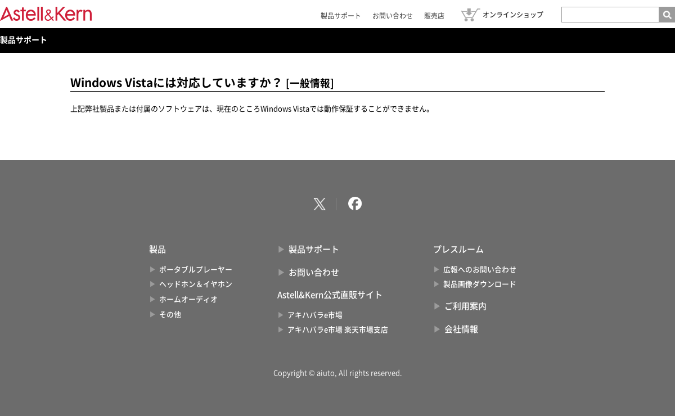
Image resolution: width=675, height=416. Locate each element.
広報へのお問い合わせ (479, 269)
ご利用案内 (465, 306)
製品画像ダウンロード (479, 284)
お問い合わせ (392, 15)
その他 (170, 314)
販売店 (434, 15)
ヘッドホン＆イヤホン (195, 284)
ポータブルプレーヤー (195, 269)
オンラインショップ (513, 14)
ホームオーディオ (188, 299)
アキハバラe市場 (315, 315)
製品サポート (341, 15)
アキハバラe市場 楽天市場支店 (337, 329)
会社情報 (461, 329)
